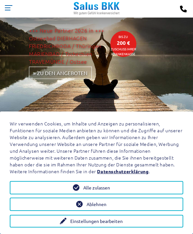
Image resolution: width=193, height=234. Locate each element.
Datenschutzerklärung (122, 171)
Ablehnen (96, 204)
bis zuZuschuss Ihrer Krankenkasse (123, 45)
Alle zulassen (96, 187)
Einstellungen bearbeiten (96, 221)
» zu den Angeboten (60, 73)
